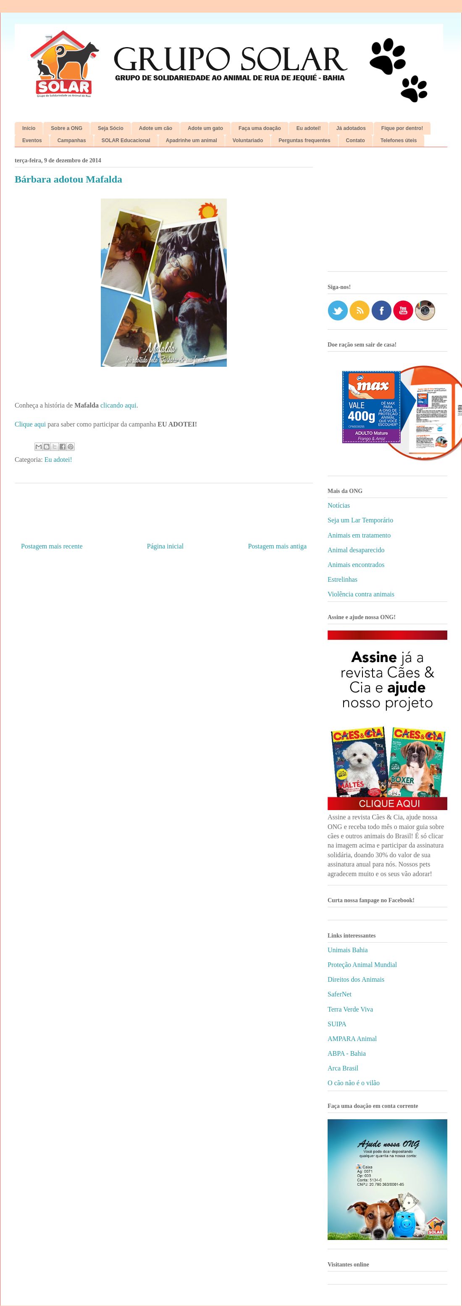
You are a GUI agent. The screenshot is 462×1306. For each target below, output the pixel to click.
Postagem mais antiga (277, 546)
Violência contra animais (361, 594)
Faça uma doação (260, 128)
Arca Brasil (343, 1068)
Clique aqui (30, 424)
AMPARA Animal (352, 1038)
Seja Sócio (110, 128)
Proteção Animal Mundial (362, 964)
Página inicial (165, 546)
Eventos (32, 140)
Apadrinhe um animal (191, 140)
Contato (355, 140)
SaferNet (340, 994)
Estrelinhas (342, 579)
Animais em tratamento (359, 535)
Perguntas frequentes (304, 140)
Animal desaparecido (356, 550)
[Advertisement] (387, 212)
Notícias (339, 505)
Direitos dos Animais (356, 979)
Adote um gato (205, 128)
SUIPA (337, 1024)
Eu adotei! (309, 128)
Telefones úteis (399, 140)
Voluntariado (248, 140)
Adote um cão (155, 128)
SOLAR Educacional (126, 140)
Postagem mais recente (52, 546)
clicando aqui (118, 405)
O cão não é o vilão (354, 1082)
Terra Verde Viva (350, 1009)
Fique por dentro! (402, 128)
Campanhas (72, 140)
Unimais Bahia (348, 950)
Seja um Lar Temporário (360, 520)
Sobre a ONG (66, 128)
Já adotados (351, 128)
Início (28, 128)
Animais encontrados (356, 564)
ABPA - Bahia (347, 1053)
